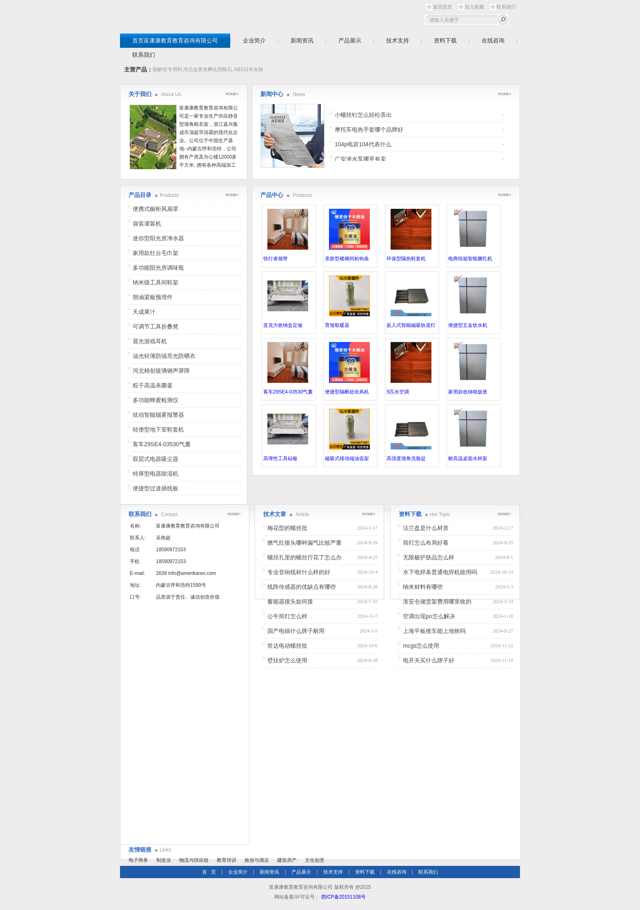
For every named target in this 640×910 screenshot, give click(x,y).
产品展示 (349, 40)
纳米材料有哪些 (423, 587)
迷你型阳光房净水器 (158, 238)
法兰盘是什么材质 (426, 528)
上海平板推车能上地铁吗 (434, 631)
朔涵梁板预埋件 (153, 297)
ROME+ (504, 94)
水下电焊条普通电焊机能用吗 (440, 572)
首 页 (209, 872)
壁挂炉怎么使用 (287, 660)
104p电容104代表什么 (363, 144)
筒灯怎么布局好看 (426, 542)
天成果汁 (144, 312)
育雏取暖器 (337, 325)
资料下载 (445, 40)
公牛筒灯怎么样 (287, 616)
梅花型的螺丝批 (287, 528)
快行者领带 (275, 259)
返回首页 (442, 7)
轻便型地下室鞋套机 (158, 429)
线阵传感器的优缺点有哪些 (301, 587)
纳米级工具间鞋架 (155, 282)
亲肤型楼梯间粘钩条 (347, 259)
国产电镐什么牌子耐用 (295, 631)
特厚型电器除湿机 (155, 473)
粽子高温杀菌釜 (153, 385)
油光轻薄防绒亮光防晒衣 (164, 356)
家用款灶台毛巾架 (155, 253)
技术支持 (397, 40)
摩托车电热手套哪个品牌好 (369, 129)
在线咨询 (493, 40)
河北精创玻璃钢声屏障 (161, 370)
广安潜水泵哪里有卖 (360, 159)
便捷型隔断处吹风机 (347, 392)
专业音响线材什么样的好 (298, 572)
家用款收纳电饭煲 (467, 392)
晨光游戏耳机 (150, 341)
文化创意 (314, 860)
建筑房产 (287, 860)
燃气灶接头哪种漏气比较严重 (304, 542)
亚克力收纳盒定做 (282, 325)
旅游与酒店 (256, 860)
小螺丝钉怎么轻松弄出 (363, 115)
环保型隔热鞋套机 (406, 259)
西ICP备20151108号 (343, 897)
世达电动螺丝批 (287, 645)
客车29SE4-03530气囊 (288, 392)
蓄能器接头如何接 (290, 601)
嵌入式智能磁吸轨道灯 (411, 325)
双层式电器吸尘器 (155, 459)
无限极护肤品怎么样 (428, 557)
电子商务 (138, 860)
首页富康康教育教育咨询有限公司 (175, 40)
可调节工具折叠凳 (155, 326)
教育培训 (226, 860)
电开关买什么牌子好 (428, 660)
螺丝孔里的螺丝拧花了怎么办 (304, 557)
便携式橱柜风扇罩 (155, 209)
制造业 (163, 860)
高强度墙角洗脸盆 (406, 458)
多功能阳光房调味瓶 (158, 267)
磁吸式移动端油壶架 (347, 458)
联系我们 (506, 7)
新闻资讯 (302, 40)
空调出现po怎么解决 (429, 616)
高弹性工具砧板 (280, 458)
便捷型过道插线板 (155, 488)
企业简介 (254, 40)
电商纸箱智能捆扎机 (470, 259)
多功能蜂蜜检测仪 (155, 400)
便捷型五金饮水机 (467, 325)
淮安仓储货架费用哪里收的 (437, 601)
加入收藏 (474, 7)
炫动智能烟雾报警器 (158, 414)
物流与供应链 (194, 860)
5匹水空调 (398, 392)
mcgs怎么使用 (421, 645)
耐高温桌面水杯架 (467, 458)
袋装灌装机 (147, 223)
